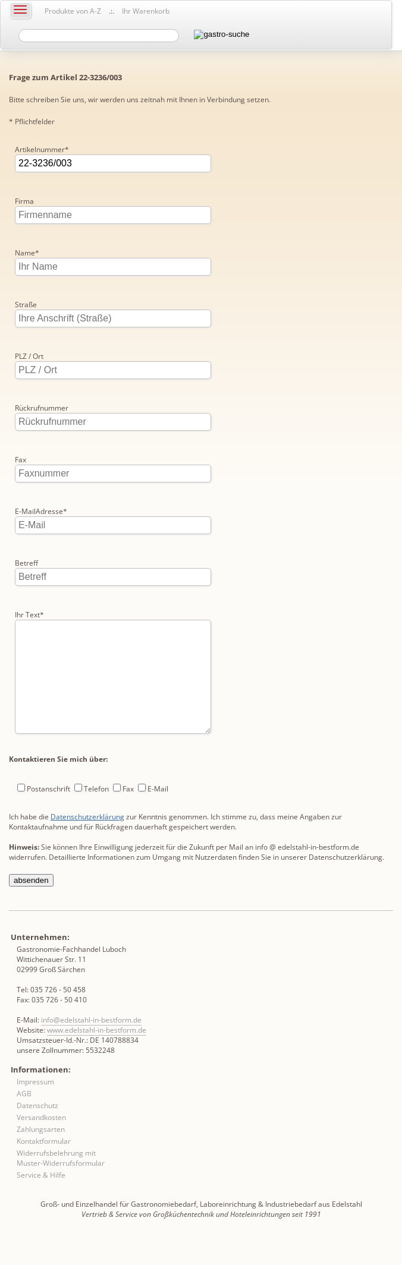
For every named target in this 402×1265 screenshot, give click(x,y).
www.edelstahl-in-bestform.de (96, 1054)
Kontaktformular (44, 1165)
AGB (24, 1117)
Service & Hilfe (41, 1199)
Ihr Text (29, 615)
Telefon (96, 812)
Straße (26, 304)
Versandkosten (41, 1141)
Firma (24, 201)
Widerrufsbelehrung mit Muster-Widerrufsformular (61, 1182)
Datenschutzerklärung (87, 840)
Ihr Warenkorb (145, 11)
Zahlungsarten (41, 1153)
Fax (20, 460)
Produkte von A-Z (73, 11)
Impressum (35, 1105)
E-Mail (157, 812)
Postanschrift (48, 812)
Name (27, 253)
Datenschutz (37, 1129)
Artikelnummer (42, 149)
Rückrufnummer (41, 408)
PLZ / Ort (29, 356)
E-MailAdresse (41, 511)
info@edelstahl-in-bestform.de (91, 1044)
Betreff (26, 563)
